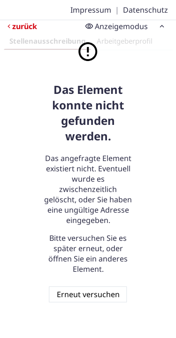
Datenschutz (145, 10)
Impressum (90, 10)
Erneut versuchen (88, 294)
